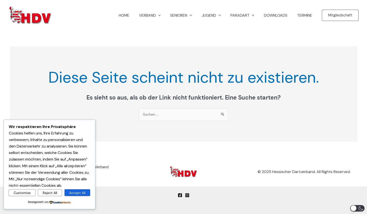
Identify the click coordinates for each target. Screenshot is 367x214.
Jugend (218, 15)
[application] (168, 15)
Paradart (247, 15)
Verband (160, 15)
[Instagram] (187, 193)
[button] (340, 15)
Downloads (278, 15)
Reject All (50, 192)
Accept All (77, 192)
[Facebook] (180, 193)
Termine (305, 15)
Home (136, 15)
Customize (22, 192)
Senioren (190, 15)
